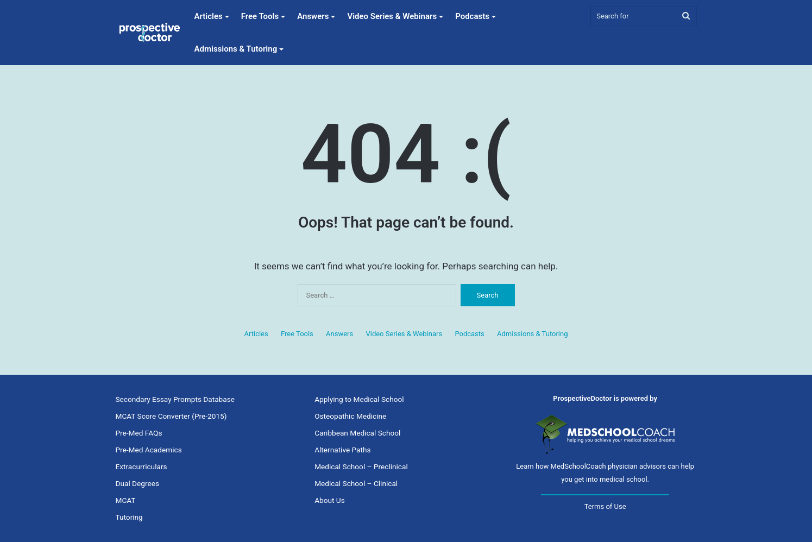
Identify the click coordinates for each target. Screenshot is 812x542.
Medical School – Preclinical (361, 466)
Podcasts (472, 16)
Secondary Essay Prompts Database (175, 399)
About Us (329, 500)
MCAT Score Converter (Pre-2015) (171, 416)
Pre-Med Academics (149, 449)
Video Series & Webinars (392, 16)
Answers (313, 16)
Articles (208, 16)
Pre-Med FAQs (139, 432)
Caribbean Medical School (357, 432)
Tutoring (129, 517)
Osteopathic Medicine (350, 416)
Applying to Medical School (359, 399)
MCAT (126, 500)
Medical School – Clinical (356, 483)
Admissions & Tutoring (236, 49)
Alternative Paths (342, 449)
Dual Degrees (137, 483)
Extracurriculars (141, 466)
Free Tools (260, 16)
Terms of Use (605, 506)
